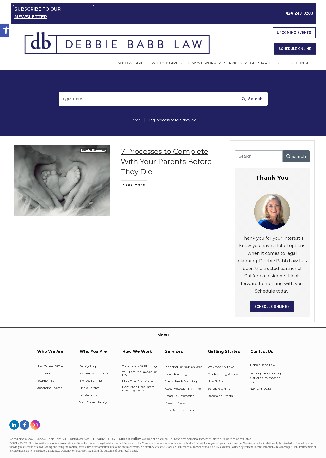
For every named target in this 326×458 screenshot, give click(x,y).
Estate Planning (93, 150)
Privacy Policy (104, 438)
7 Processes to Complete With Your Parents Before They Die (166, 161)
